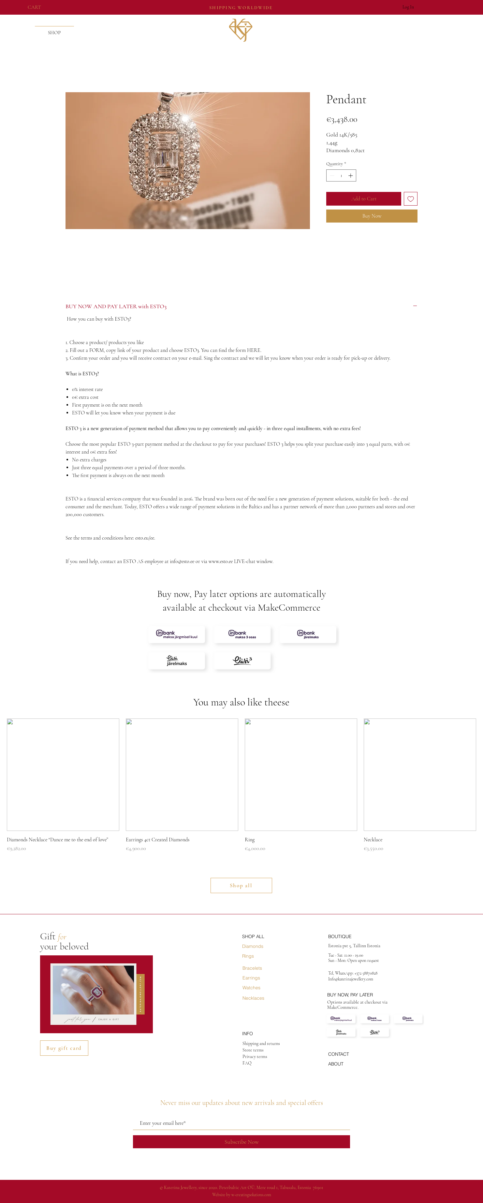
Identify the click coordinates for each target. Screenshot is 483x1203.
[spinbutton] (341, 175)
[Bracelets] (265, 968)
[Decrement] (331, 175)
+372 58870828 (366, 973)
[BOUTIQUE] (351, 936)
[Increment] (351, 175)
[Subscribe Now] (241, 1141)
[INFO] (265, 1033)
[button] (39, 7)
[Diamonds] (265, 946)
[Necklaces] (265, 998)
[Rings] (265, 956)
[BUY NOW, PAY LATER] (361, 995)
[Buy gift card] (64, 1048)
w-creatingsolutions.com (251, 1194)
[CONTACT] (351, 1054)
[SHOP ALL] (265, 936)
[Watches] (265, 988)
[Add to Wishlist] (410, 199)
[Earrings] (265, 978)
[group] (241, 785)
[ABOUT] (351, 1064)
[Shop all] (241, 885)
